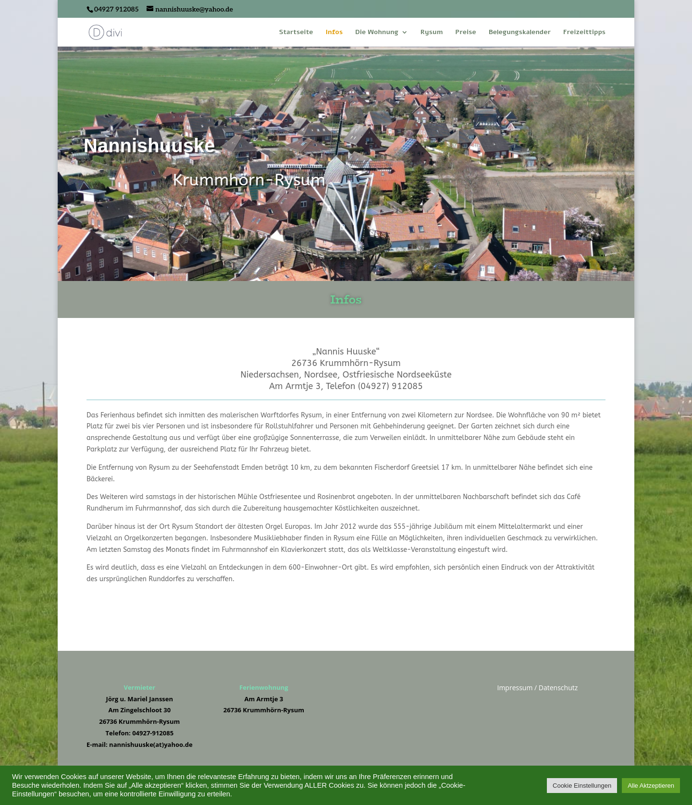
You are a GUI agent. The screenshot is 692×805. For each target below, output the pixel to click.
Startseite (296, 33)
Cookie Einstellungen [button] (582, 785)
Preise (465, 33)
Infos (334, 33)
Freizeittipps (584, 33)
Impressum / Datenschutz (537, 687)
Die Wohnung (376, 33)
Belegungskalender (520, 33)
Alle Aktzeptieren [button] (651, 785)
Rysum (431, 33)
